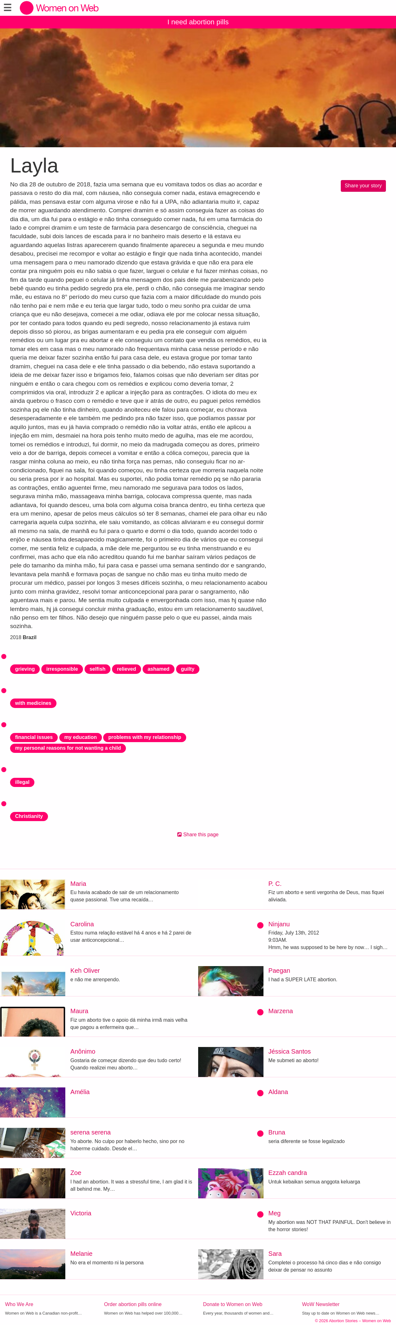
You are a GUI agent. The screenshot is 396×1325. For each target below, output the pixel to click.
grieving (25, 669)
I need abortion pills (197, 22)
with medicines (33, 703)
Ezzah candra (288, 1172)
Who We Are (19, 1304)
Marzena (281, 1010)
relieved (126, 669)
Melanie (81, 1253)
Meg (275, 1213)
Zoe (75, 1172)
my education (80, 737)
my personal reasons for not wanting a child (68, 748)
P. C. (275, 883)
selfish (98, 669)
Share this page (198, 834)
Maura (79, 1010)
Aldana (278, 1091)
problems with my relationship (144, 737)
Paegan (279, 970)
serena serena (90, 1132)
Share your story (363, 185)
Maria (78, 883)
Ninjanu (279, 924)
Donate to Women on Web (233, 1304)
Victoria (80, 1213)
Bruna (277, 1132)
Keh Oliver (85, 970)
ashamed (158, 669)
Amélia (80, 1091)
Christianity (29, 816)
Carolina (82, 924)
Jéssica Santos (290, 1051)
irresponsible (62, 669)
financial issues (34, 737)
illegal (22, 782)
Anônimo (82, 1051)
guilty (188, 669)
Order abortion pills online (133, 1304)
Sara (275, 1253)
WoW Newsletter (321, 1304)
